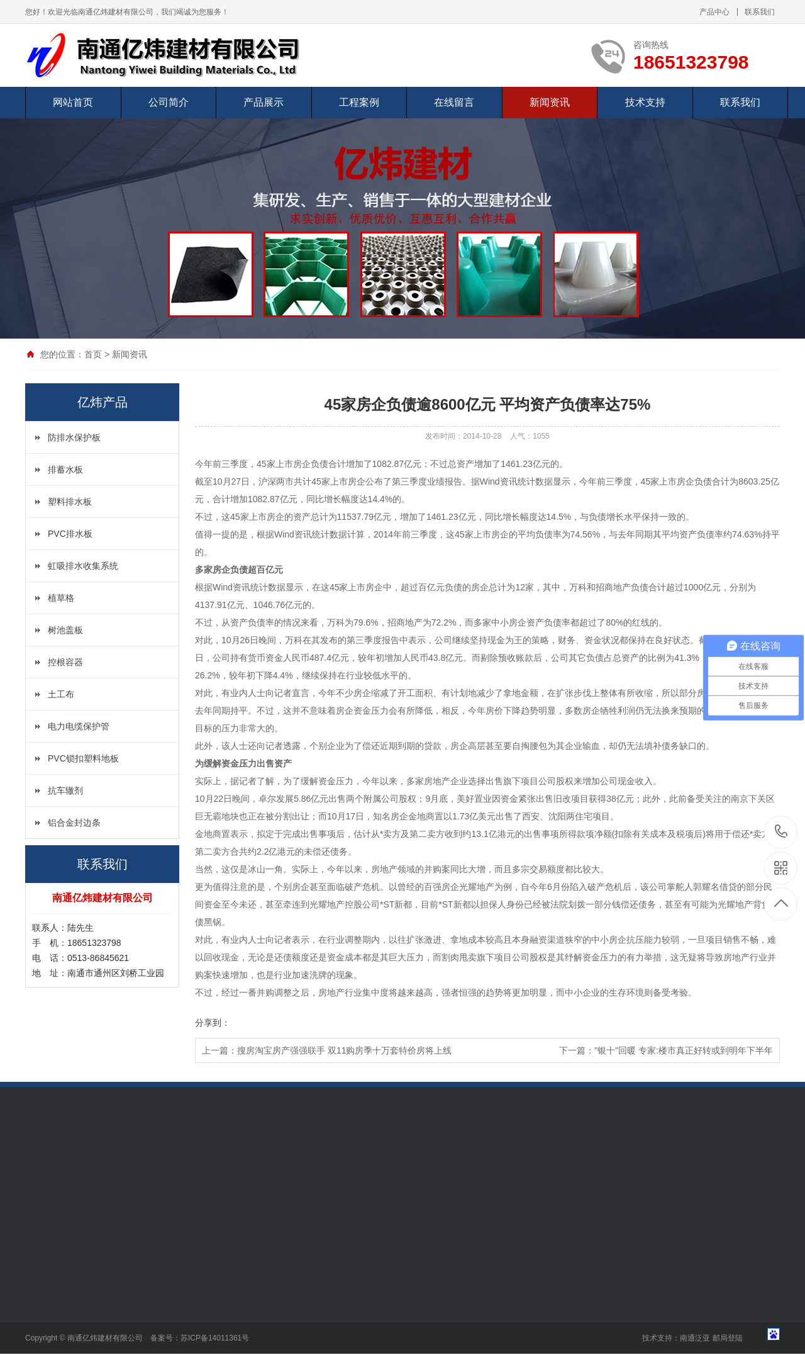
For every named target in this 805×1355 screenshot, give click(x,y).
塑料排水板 (70, 502)
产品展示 (263, 102)
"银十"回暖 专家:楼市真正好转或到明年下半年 (683, 1050)
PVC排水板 (70, 534)
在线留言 (454, 102)
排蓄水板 (65, 469)
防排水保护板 (74, 437)
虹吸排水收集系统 (83, 566)
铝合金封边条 (74, 823)
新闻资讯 (550, 102)
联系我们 (760, 12)
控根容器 (65, 662)
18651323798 (781, 832)
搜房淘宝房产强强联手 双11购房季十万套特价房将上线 (344, 1050)
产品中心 (714, 12)
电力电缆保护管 (78, 726)
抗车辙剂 (65, 790)
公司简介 (168, 102)
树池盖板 (65, 630)
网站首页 (73, 102)
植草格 (61, 598)
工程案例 (359, 102)
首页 (93, 354)
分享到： (212, 1023)
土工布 (61, 694)
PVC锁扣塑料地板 (83, 758)
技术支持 (645, 102)
